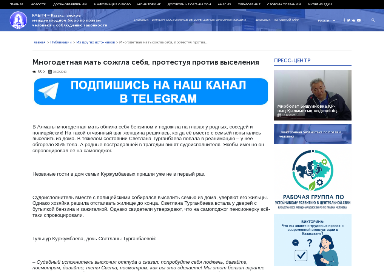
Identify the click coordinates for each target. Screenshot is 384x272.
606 (38, 72)
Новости (38, 4)
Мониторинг (148, 4)
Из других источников (95, 42)
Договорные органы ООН (189, 4)
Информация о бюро (112, 4)
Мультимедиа (320, 4)
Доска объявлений (70, 4)
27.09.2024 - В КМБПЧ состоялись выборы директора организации (194, 20)
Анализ (224, 4)
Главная (16, 4)
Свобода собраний (284, 4)
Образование (249, 4)
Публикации (61, 42)
